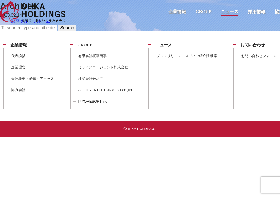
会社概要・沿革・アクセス (32, 79)
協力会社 (18, 90)
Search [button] (67, 27)
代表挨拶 (18, 56)
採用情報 (256, 11)
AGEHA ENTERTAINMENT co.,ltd (105, 90)
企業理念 (18, 67)
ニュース (229, 11)
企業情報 (177, 11)
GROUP (203, 11)
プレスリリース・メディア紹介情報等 (186, 56)
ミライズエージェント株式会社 (103, 67)
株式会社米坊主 (90, 79)
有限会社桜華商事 (92, 56)
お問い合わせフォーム (259, 56)
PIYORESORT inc (92, 101)
